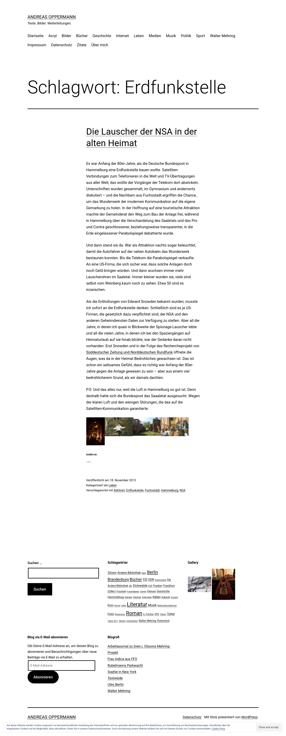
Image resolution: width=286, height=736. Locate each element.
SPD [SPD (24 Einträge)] (157, 614)
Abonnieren (43, 677)
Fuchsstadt (152, 490)
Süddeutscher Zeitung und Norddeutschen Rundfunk (129, 352)
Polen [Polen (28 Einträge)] (111, 614)
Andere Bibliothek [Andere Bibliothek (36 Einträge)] (129, 573)
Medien (155, 36)
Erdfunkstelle (134, 490)
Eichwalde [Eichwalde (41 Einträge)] (140, 585)
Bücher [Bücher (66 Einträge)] (136, 579)
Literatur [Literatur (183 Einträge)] (137, 604)
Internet (122, 36)
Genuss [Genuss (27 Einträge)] (151, 591)
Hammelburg (169, 490)
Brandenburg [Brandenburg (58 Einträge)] (118, 579)
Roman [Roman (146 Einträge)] (134, 613)
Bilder (66, 36)
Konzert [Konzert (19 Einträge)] (174, 597)
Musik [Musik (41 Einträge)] (152, 605)
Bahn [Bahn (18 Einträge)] (144, 573)
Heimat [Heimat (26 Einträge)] (137, 597)
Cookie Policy (218, 728)
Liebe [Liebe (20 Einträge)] (123, 605)
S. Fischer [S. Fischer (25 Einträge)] (148, 614)
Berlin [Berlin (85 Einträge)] (152, 572)
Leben (139, 36)
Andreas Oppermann (52, 17)
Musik (171, 36)
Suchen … (35, 563)
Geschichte (102, 36)
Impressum (37, 45)
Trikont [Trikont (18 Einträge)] (163, 614)
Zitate (81, 45)
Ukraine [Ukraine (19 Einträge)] (122, 621)
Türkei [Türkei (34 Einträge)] (171, 614)
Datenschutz (61, 45)
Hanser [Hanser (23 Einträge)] (128, 597)
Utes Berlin (116, 684)
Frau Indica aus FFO (122, 659)
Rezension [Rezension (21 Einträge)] (120, 614)
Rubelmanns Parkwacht (125, 665)
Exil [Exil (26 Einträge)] (150, 585)
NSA (182, 490)
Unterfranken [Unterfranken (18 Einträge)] (132, 621)
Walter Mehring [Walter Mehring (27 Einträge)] (147, 620)
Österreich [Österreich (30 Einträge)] (163, 620)
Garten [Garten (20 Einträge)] (143, 591)
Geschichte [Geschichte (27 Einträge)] (163, 591)
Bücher (82, 36)
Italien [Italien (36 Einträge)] (157, 597)
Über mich (99, 45)
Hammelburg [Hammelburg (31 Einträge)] (116, 597)
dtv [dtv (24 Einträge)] (130, 585)
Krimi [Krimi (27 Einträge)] (111, 605)
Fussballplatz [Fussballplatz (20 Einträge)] (133, 591)
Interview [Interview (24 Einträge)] (147, 597)
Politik (186, 36)
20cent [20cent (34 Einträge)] (112, 573)
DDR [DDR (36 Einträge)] (151, 579)
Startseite (36, 36)
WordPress (249, 717)
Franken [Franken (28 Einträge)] (157, 585)
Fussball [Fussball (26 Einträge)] (121, 591)
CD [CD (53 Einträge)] (145, 579)
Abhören (119, 490)
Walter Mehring (222, 36)
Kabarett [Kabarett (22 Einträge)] (166, 597)
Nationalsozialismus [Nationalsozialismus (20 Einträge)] (167, 605)
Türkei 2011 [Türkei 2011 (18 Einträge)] (113, 621)
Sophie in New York (122, 672)
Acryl (52, 36)
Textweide (115, 678)
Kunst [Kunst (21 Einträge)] (117, 605)
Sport (200, 36)
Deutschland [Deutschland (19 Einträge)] (160, 580)
